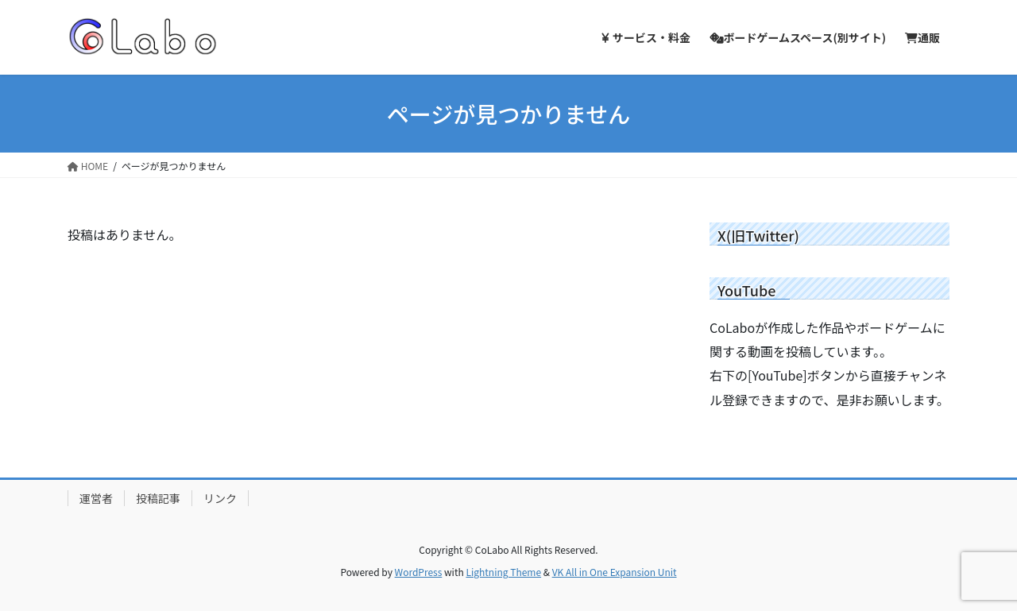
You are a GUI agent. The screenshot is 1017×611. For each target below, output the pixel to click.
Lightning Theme (503, 571)
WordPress (419, 571)
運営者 (96, 498)
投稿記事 (158, 498)
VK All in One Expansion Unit (614, 571)
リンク (220, 498)
